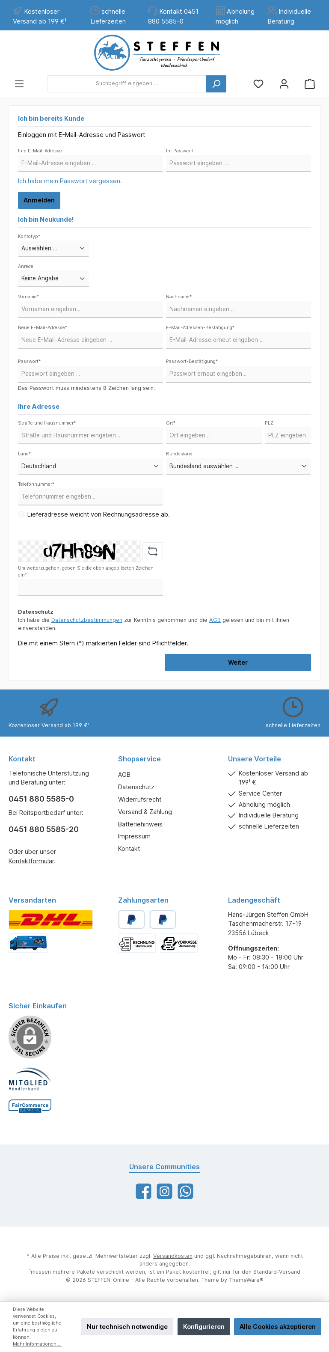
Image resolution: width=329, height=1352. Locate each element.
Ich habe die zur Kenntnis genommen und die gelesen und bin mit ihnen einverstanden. (153, 624)
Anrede (25, 266)
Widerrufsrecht (139, 799)
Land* (24, 454)
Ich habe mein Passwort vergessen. (70, 180)
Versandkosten (173, 1256)
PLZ (269, 423)
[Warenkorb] (309, 83)
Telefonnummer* (36, 484)
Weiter (238, 662)
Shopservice (139, 759)
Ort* (170, 423)
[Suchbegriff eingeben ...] (126, 83)
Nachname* (179, 297)
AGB (215, 620)
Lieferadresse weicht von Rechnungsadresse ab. (98, 514)
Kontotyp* (29, 236)
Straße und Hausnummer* (47, 423)
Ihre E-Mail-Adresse (40, 151)
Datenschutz (136, 786)
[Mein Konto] (284, 83)
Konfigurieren (204, 1326)
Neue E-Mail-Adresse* (42, 327)
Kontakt (129, 848)
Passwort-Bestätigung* (192, 361)
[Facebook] (143, 1191)
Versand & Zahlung (145, 811)
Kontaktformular (31, 861)
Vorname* (28, 297)
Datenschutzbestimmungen (86, 620)
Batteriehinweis (140, 824)
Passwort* (29, 361)
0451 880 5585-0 (41, 798)
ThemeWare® (246, 1280)
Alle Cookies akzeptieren (278, 1326)
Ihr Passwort (180, 151)
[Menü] (19, 83)
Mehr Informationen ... (37, 1344)
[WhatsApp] (185, 1191)
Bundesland (179, 454)
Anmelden (39, 200)
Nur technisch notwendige (127, 1326)
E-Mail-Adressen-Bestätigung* (200, 327)
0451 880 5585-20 (44, 829)
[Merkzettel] (258, 83)
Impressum (134, 836)
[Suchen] (216, 83)
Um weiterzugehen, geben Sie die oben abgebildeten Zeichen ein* (86, 571)
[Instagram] (164, 1191)
